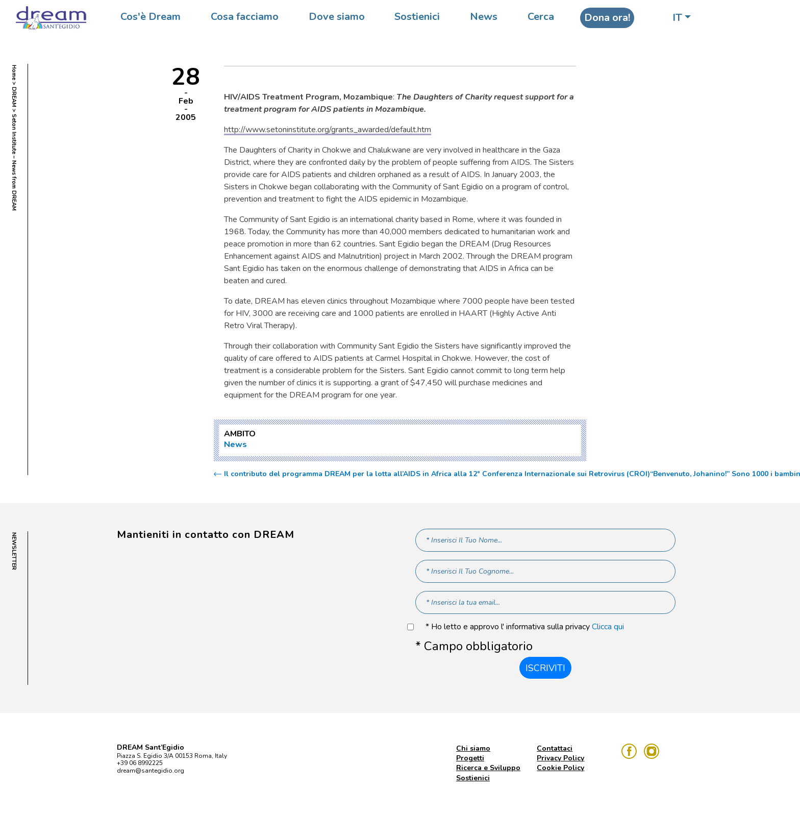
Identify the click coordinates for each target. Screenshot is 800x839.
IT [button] (677, 17)
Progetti (470, 758)
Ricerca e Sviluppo (488, 768)
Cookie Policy (560, 768)
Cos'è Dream (150, 16)
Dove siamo (337, 16)
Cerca (541, 16)
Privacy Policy (560, 758)
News (483, 16)
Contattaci (554, 748)
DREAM (14, 97)
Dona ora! (607, 17)
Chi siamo (473, 748)
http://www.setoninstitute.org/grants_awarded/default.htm (327, 129)
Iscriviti (545, 668)
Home (14, 72)
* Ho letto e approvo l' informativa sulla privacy (525, 627)
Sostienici (417, 16)
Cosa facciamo (245, 16)
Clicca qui (608, 626)
